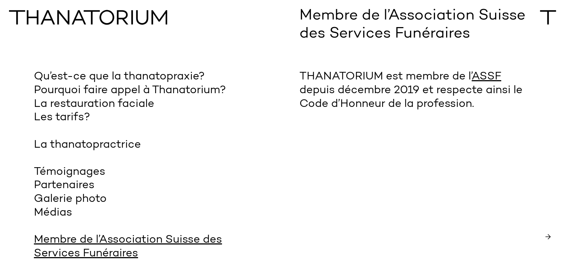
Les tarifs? (62, 117)
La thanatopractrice (87, 145)
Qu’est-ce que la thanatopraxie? (119, 76)
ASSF (486, 76)
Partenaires (64, 185)
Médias (53, 212)
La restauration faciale (94, 104)
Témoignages (69, 172)
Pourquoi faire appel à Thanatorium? (130, 90)
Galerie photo (70, 199)
